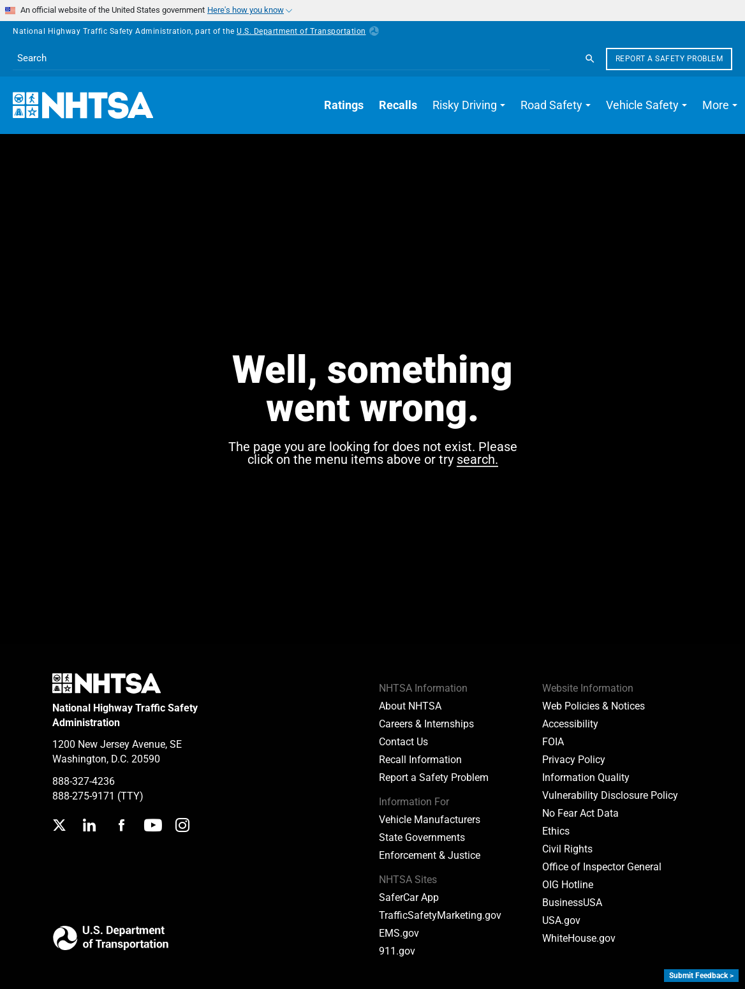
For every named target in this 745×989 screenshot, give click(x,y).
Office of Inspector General (601, 867)
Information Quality (586, 777)
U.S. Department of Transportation (308, 31)
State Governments (422, 837)
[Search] (590, 58)
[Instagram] (182, 827)
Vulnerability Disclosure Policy (610, 795)
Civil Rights (567, 849)
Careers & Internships (426, 724)
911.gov (397, 951)
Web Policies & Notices (593, 706)
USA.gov (561, 920)
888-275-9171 (83, 796)
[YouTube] (153, 827)
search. (477, 460)
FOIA (553, 742)
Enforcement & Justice (429, 855)
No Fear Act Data (580, 813)
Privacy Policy (573, 760)
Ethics (556, 831)
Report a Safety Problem (669, 58)
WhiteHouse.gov (579, 938)
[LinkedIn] (88, 827)
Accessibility (570, 724)
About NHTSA (410, 706)
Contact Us (403, 742)
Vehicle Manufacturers (429, 820)
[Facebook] (121, 827)
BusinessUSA (572, 902)
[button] (469, 105)
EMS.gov (399, 933)
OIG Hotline (567, 885)
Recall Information (420, 760)
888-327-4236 (83, 781)
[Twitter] (59, 827)
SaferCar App (409, 897)
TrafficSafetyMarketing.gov (440, 915)
